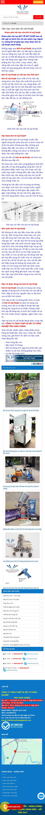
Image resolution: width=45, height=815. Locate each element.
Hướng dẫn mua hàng (10, 792)
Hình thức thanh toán (10, 789)
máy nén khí (23, 634)
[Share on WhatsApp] (32, 364)
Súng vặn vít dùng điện (23, 641)
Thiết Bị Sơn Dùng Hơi (23, 615)
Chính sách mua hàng (10, 795)
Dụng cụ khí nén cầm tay (23, 618)
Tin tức (14, 23)
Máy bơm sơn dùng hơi (23, 611)
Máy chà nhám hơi (23, 630)
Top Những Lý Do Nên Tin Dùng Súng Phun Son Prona (20, 561)
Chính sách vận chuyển (10, 786)
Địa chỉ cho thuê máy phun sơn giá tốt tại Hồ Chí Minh (21, 410)
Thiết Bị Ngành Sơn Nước (23, 607)
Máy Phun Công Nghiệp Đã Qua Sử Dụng (23, 645)
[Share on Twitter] (36, 364)
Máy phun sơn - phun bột (23, 596)
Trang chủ (6, 23)
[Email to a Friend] (38, 364)
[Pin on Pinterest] (40, 364)
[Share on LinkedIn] (42, 364)
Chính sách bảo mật (9, 777)
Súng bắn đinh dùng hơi (23, 637)
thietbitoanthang (31, 654)
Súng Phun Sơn (23, 603)
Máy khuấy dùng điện (23, 622)
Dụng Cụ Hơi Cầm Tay (23, 626)
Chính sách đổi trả (9, 783)
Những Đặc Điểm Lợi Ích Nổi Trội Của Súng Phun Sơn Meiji (22, 529)
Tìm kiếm (38, 17)
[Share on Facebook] (34, 364)
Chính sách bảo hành (10, 780)
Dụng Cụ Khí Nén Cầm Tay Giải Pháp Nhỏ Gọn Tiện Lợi (21, 588)
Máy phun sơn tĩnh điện (23, 599)
